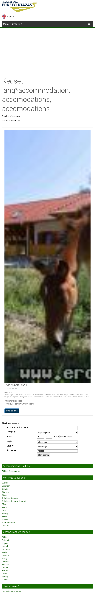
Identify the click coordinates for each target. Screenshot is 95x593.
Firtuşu (5, 391)
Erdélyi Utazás (18, 461)
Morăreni (6, 382)
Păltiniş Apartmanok (11, 304)
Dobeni (5, 413)
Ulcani (4, 407)
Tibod (4, 328)
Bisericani (6, 319)
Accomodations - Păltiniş (16, 299)
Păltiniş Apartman (9, 504)
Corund (5, 322)
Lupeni (5, 316)
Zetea (4, 340)
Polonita (5, 397)
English (7, 16)
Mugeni (5, 337)
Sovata (5, 352)
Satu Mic (6, 373)
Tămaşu (5, 325)
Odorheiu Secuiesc (10, 331)
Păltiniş (5, 370)
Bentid (5, 379)
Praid (4, 343)
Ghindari (5, 358)
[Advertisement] (47, 48)
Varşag (5, 346)
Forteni (5, 403)
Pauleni (5, 385)
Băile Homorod (8, 355)
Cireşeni (5, 394)
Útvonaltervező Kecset (12, 424)
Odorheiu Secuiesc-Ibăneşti (14, 334)
